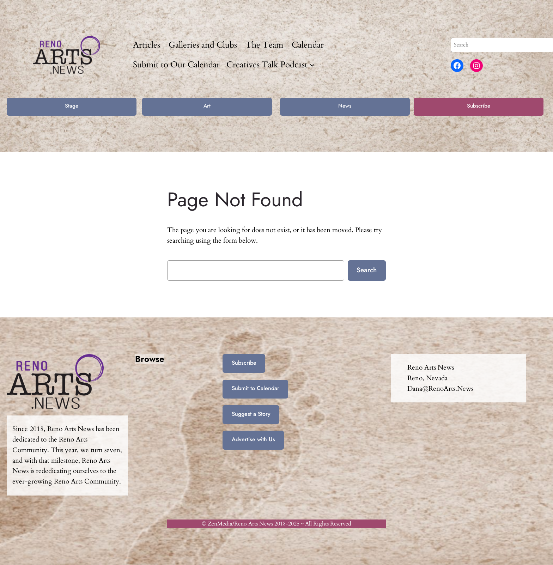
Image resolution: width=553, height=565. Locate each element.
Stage (71, 106)
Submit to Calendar (255, 388)
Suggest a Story (251, 414)
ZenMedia (220, 524)
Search (367, 270)
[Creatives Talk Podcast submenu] (312, 64)
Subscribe (478, 106)
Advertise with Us (253, 439)
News (344, 106)
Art (207, 106)
